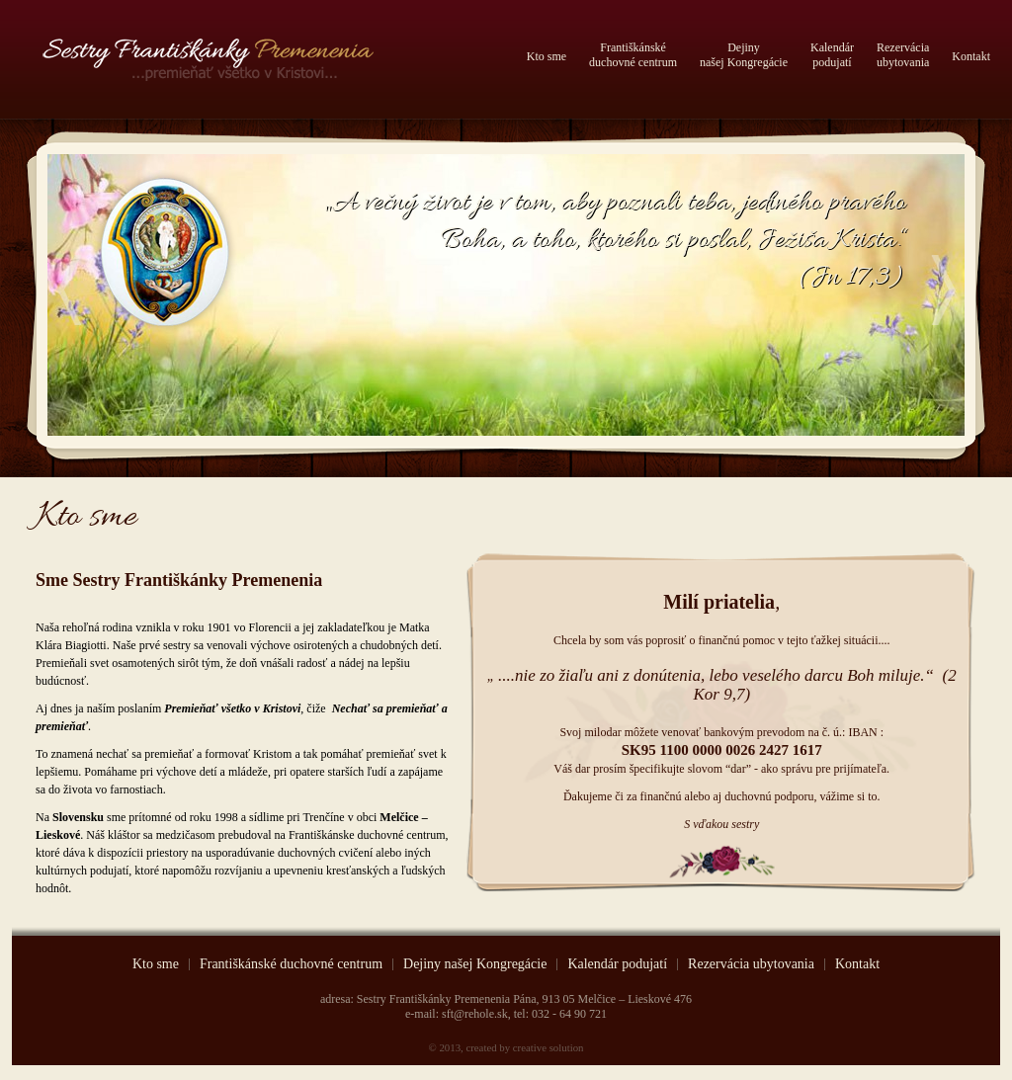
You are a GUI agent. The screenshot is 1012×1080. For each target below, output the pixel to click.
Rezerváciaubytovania (903, 55)
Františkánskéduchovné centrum (633, 55)
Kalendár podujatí (617, 964)
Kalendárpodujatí (832, 55)
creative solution (548, 1047)
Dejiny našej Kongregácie (475, 964)
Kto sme (546, 56)
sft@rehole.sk (475, 1014)
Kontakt (971, 56)
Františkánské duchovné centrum (291, 964)
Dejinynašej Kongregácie (744, 55)
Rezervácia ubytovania (751, 964)
